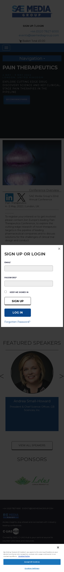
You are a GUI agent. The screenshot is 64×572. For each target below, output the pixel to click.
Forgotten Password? (17, 321)
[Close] (58, 547)
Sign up (18, 301)
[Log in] (17, 313)
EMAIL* (7, 262)
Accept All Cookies (32, 562)
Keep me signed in (19, 292)
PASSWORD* (10, 278)
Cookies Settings (32, 568)
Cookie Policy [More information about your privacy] (24, 556)
